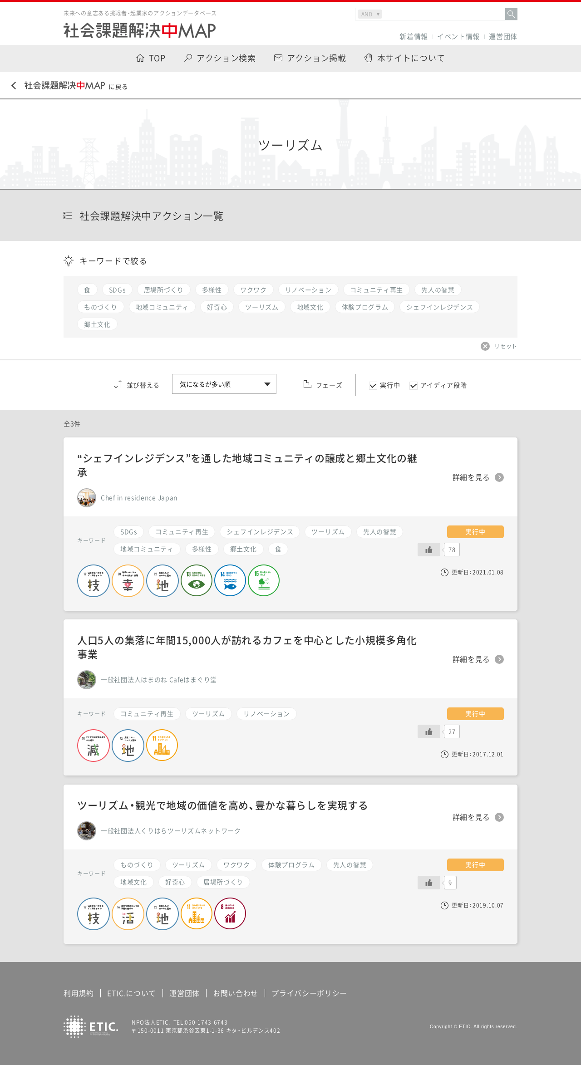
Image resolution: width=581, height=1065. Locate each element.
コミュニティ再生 (182, 531)
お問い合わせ (235, 992)
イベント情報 (458, 36)
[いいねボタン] (429, 549)
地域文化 (133, 881)
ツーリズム (328, 531)
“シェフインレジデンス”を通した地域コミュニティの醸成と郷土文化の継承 (247, 464)
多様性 (202, 548)
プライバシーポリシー (309, 992)
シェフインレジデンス (259, 531)
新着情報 (413, 36)
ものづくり (137, 864)
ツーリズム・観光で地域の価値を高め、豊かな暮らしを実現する (222, 804)
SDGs (128, 531)
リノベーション (266, 713)
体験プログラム (291, 864)
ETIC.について (131, 992)
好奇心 (175, 881)
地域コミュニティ (147, 548)
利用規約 (79, 992)
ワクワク (236, 864)
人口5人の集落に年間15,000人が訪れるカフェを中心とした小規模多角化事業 (247, 646)
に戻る (69, 86)
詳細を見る (472, 477)
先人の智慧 (380, 531)
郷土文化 (243, 548)
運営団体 (503, 36)
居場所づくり (223, 881)
